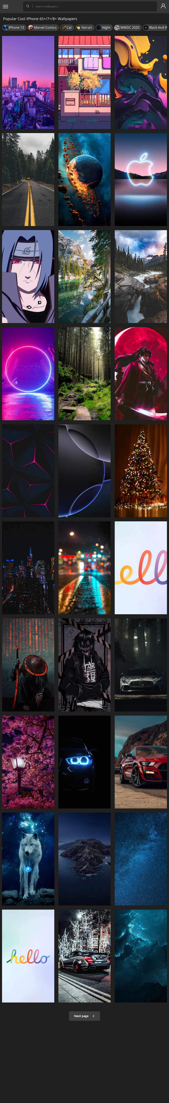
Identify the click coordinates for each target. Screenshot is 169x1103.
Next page (84, 1016)
